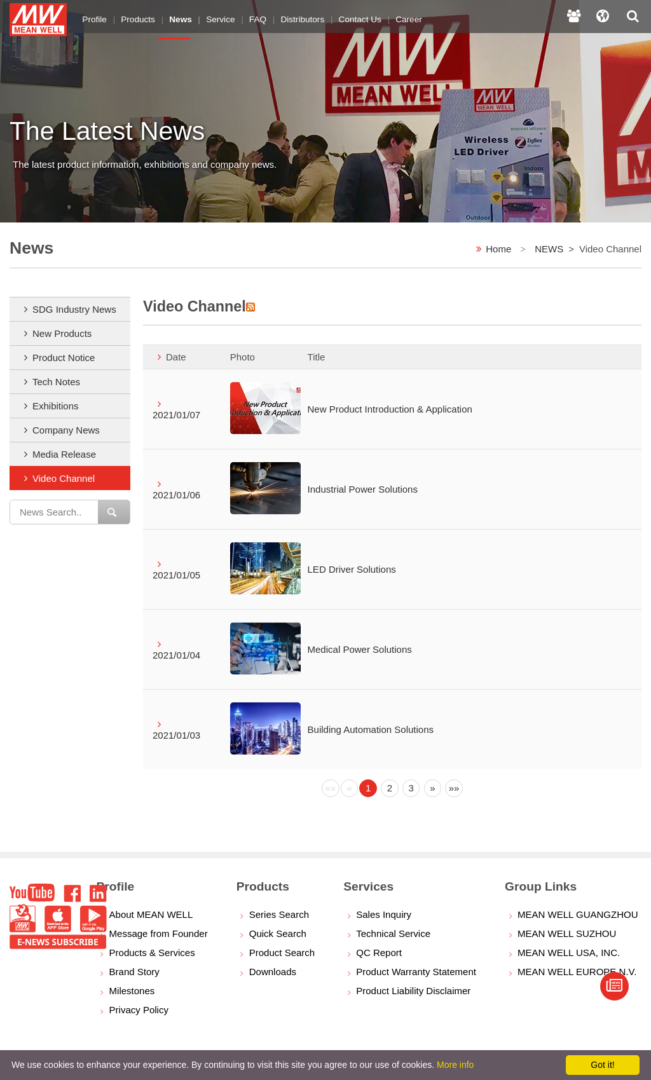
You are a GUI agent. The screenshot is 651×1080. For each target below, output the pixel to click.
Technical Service (393, 933)
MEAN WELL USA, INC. (568, 952)
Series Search (279, 914)
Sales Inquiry (383, 914)
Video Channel (63, 478)
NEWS (549, 248)
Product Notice (63, 357)
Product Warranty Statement (416, 971)
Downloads (272, 971)
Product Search (282, 952)
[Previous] (330, 788)
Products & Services (152, 952)
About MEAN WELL (151, 914)
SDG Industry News (74, 309)
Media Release (64, 454)
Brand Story (134, 971)
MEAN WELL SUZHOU (566, 933)
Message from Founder (158, 933)
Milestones (132, 990)
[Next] (433, 788)
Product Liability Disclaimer (413, 990)
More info (455, 1065)
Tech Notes (56, 381)
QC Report (379, 952)
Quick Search (277, 933)
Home (498, 248)
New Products (62, 333)
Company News (66, 430)
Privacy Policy (138, 1009)
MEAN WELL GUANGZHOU (577, 914)
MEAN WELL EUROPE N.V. (576, 971)
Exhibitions (55, 405)
